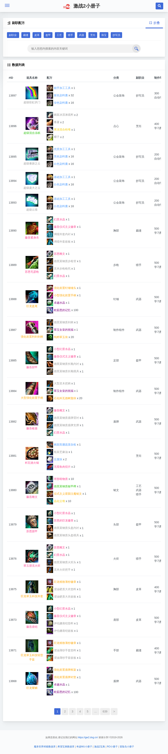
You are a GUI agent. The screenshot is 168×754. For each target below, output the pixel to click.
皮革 (37, 35)
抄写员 (116, 35)
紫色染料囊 (57, 98)
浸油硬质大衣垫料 (61, 592)
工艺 (59, 35)
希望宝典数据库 (66, 746)
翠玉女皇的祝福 (60, 332)
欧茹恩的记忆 (59, 313)
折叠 (154, 23)
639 (105, 714)
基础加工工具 (59, 180)
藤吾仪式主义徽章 (61, 229)
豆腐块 (54, 462)
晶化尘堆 (56, 504)
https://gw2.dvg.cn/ (88, 737)
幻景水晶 (56, 222)
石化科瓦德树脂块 (61, 401)
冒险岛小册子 (127, 746)
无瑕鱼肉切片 (59, 469)
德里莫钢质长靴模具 (63, 374)
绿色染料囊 (57, 105)
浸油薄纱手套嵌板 (61, 660)
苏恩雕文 (56, 256)
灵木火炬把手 (59, 572)
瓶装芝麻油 (57, 455)
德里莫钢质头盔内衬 (63, 530)
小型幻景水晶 (59, 352)
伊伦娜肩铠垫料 (60, 626)
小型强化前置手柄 (61, 298)
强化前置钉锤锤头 (61, 290)
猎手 (70, 35)
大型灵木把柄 (59, 386)
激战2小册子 (81, 6)
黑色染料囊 (57, 159)
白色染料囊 (57, 166)
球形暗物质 (57, 481)
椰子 (53, 139)
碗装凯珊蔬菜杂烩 (61, 447)
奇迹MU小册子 (84, 746)
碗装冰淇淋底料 (60, 117)
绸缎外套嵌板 (59, 244)
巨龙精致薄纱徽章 (61, 584)
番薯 (53, 125)
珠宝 (104, 35)
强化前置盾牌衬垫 (61, 680)
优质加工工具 (59, 152)
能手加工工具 (59, 91)
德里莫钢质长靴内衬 (63, 366)
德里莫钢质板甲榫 (61, 489)
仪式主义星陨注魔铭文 (64, 496)
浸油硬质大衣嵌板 (61, 599)
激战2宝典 (99, 746)
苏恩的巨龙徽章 (60, 523)
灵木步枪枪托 (59, 271)
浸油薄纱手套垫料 (61, 653)
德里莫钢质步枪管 (61, 264)
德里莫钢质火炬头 (61, 565)
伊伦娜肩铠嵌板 (60, 633)
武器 (81, 35)
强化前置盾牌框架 (61, 672)
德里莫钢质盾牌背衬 (63, 420)
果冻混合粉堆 (59, 132)
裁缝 (25, 35)
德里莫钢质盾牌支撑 (63, 428)
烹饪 (92, 35)
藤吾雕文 (56, 413)
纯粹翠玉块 (57, 340)
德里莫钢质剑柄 (60, 325)
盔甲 (48, 35)
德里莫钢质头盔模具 (63, 538)
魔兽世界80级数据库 (45, 746)
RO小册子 (112, 746)
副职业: (13, 35)
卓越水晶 (56, 305)
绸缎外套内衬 (59, 237)
